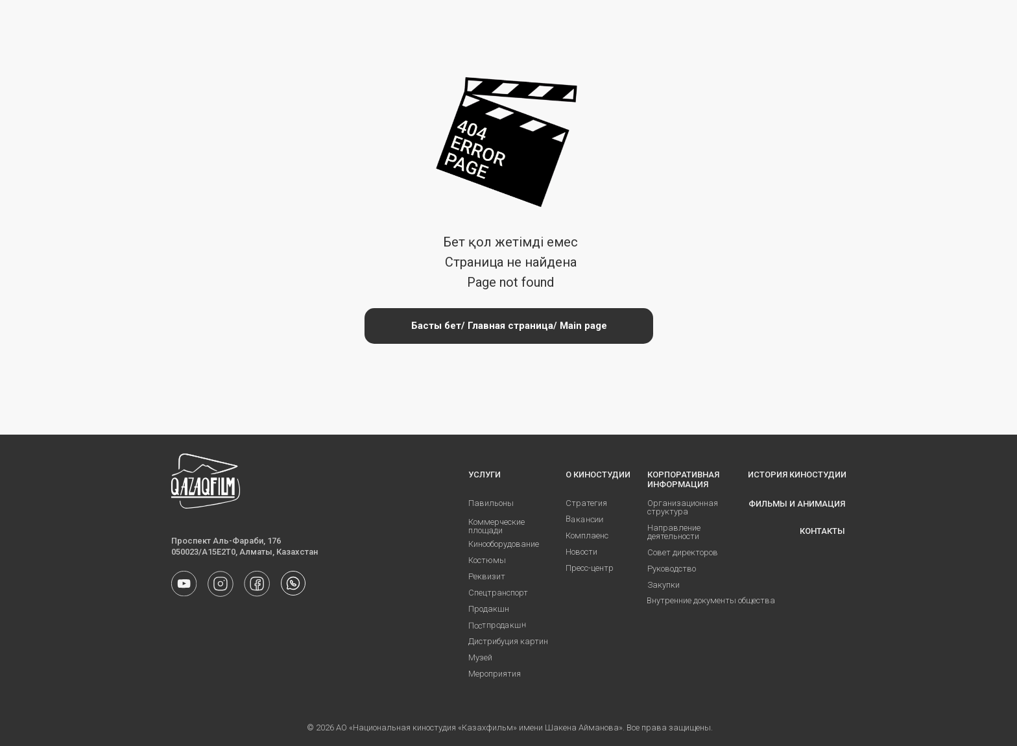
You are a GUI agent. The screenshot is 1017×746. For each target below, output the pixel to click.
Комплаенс (587, 535)
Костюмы (487, 560)
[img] (293, 583)
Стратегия (586, 503)
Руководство (671, 568)
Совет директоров (682, 552)
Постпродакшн (497, 625)
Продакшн (488, 609)
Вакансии (584, 519)
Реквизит (486, 576)
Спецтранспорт (498, 592)
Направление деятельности (673, 532)
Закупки (663, 585)
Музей (480, 657)
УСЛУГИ (484, 474)
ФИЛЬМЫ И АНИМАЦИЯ (796, 504)
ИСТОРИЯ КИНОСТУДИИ (797, 474)
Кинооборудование (503, 544)
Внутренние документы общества (711, 600)
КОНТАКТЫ (822, 531)
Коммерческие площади (496, 526)
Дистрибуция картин (508, 641)
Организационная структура (682, 507)
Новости (581, 552)
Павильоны (491, 503)
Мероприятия (494, 674)
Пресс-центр (590, 568)
